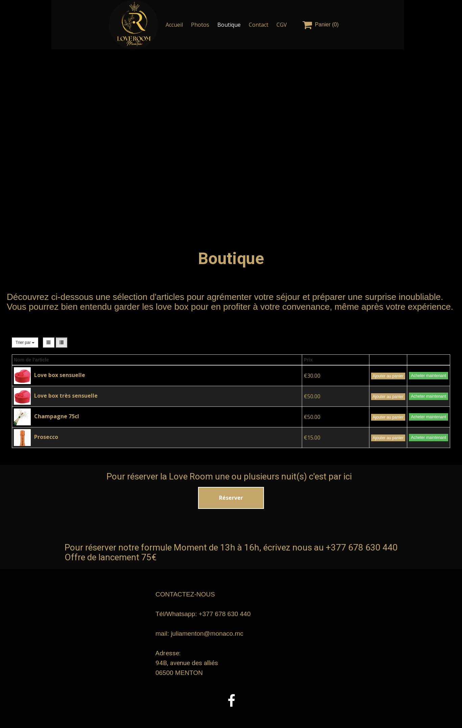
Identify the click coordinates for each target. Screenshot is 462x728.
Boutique (229, 24)
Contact (258, 24)
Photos (200, 24)
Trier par (25, 342)
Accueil (174, 24)
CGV (281, 24)
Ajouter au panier (388, 376)
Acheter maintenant (428, 375)
